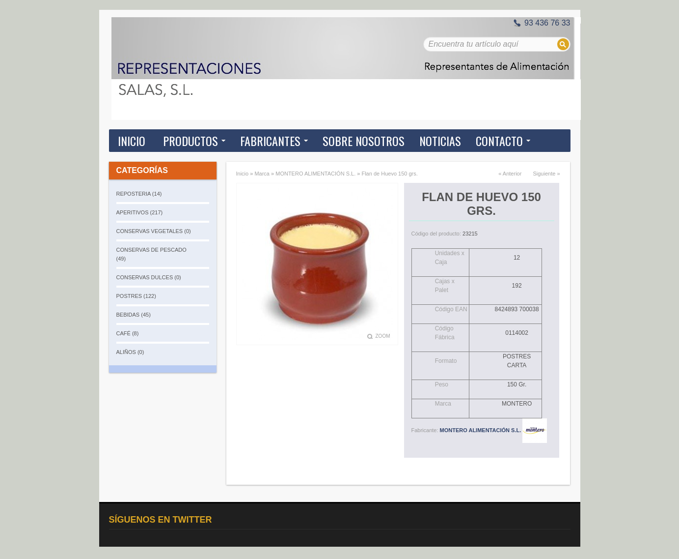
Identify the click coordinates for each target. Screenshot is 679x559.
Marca (262, 174)
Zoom (383, 336)
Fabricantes (270, 140)
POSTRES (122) (136, 296)
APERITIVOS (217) (139, 212)
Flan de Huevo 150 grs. (389, 174)
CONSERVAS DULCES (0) (148, 277)
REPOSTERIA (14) (139, 194)
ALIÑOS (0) (130, 352)
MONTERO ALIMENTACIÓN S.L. (315, 174)
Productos (190, 140)
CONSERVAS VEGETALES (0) (153, 231)
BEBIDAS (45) (133, 315)
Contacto (499, 140)
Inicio (131, 140)
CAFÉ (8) (127, 333)
